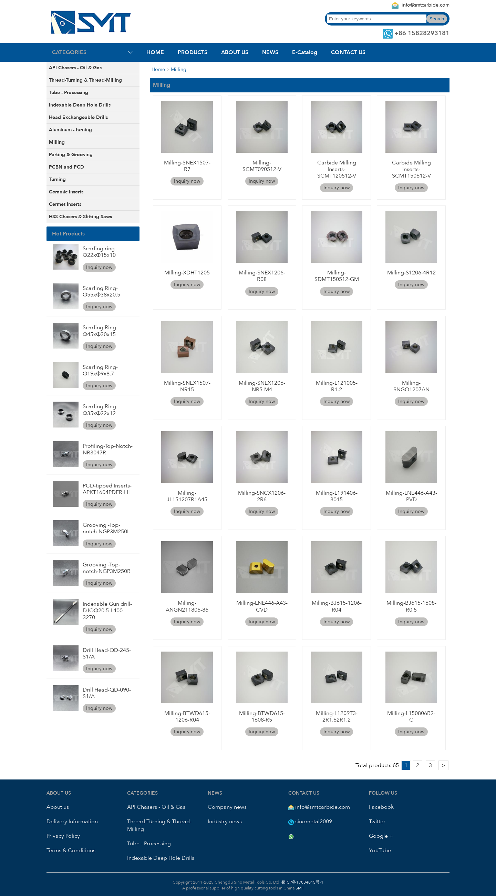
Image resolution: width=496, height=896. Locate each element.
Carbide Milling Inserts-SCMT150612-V (411, 169)
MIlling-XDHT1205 (187, 272)
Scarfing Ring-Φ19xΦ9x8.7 (100, 370)
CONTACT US (348, 52)
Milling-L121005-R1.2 (337, 386)
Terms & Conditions (70, 850)
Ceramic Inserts (66, 192)
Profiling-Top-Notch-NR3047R (108, 449)
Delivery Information (72, 821)
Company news (227, 807)
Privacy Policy (63, 836)
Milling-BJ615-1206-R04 (337, 606)
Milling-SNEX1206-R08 (262, 276)
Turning (57, 179)
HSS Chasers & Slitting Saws (80, 216)
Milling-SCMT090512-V (261, 166)
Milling (57, 142)
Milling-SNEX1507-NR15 (187, 386)
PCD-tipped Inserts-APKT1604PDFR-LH (107, 489)
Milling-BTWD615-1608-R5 (262, 716)
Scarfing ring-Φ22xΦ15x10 (99, 252)
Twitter (377, 821)
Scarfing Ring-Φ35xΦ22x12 (100, 410)
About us (57, 807)
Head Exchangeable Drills (78, 117)
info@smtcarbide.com (426, 5)
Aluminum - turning (70, 130)
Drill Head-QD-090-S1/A (107, 693)
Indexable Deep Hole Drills (80, 105)
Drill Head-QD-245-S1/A (107, 653)
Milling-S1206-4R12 (411, 272)
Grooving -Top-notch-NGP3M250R (107, 568)
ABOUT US (234, 52)
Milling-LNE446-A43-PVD (411, 496)
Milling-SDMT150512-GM (336, 276)
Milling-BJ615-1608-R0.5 (411, 606)
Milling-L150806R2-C (411, 716)
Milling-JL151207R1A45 (187, 496)
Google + (381, 836)
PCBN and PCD (66, 167)
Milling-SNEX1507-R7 (187, 166)
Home (158, 69)
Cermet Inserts (65, 204)
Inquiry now (99, 267)
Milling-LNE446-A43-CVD (262, 606)
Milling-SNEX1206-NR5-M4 (262, 386)
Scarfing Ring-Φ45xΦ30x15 (100, 331)
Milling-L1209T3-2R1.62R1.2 (337, 716)
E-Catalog (304, 52)
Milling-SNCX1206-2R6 (262, 496)
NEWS (270, 52)
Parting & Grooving (71, 154)
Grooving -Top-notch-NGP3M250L (106, 528)
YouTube (380, 850)
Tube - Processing (68, 92)
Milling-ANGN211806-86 (187, 606)
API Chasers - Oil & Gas (75, 67)
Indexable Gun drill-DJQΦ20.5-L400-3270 (107, 610)
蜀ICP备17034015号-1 (301, 882)
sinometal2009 (313, 821)
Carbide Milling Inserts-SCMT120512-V (336, 169)
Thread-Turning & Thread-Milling (85, 80)
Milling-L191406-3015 (337, 496)
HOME (155, 52)
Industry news (225, 821)
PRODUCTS (192, 52)
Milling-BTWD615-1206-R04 (187, 716)
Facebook (381, 807)
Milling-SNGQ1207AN (411, 386)
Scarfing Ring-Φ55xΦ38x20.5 (101, 291)
